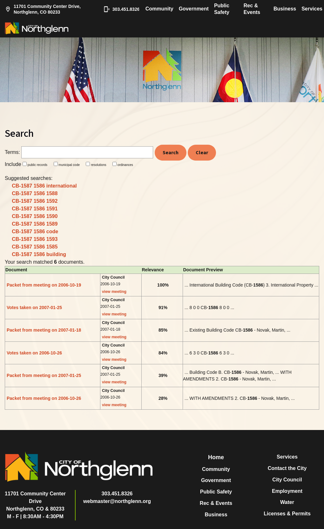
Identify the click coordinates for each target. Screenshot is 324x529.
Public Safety (221, 9)
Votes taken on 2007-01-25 (34, 307)
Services (311, 8)
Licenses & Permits (287, 513)
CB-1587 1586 (44, 185)
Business (284, 8)
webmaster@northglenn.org (117, 501)
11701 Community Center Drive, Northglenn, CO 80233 (43, 9)
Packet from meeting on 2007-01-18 (44, 330)
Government (194, 8)
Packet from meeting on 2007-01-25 (44, 375)
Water (287, 502)
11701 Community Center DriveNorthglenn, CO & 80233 (35, 501)
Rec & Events (252, 9)
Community (159, 8)
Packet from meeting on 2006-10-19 (44, 285)
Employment (287, 491)
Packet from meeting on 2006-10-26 (44, 398)
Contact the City (287, 468)
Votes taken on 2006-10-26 (34, 352)
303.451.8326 (118, 9)
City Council (287, 479)
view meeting (114, 291)
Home (216, 457)
